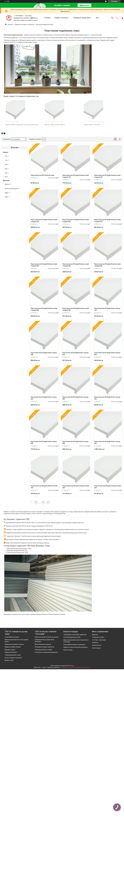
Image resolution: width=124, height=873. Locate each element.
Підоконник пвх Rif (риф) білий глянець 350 (44, 398)
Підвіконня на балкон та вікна (14, 644)
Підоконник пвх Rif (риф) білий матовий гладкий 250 (44, 220)
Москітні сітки (9, 660)
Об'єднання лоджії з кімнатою (44, 647)
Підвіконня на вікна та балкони (24, 24)
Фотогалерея (96, 648)
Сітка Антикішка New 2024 (72, 637)
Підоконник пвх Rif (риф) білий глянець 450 (107, 398)
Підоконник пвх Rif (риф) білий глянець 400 (75, 398)
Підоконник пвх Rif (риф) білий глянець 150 (107, 309)
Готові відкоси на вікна (12, 637)
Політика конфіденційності (82, 667)
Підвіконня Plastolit (11, 652)
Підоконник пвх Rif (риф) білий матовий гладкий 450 (75, 265)
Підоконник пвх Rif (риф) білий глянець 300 (107, 353)
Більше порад (68, 650)
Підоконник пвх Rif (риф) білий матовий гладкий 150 (75, 176)
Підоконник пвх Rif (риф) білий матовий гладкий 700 (75, 309)
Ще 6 (6, 176)
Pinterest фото (96, 645)
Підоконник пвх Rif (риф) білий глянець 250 (75, 353)
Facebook (95, 642)
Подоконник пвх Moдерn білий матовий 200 (75, 487)
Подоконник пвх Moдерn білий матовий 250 (107, 487)
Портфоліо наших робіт (82, 18)
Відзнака (95, 634)
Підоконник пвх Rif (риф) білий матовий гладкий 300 (75, 220)
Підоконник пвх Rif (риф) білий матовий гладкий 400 (44, 265)
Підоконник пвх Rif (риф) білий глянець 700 (107, 442)
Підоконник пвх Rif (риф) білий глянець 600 (75, 442)
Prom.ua (71, 665)
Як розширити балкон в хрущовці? (74, 644)
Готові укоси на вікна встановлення (46, 652)
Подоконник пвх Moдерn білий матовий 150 (44, 487)
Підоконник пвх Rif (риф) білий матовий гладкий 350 (107, 220)
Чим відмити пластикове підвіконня (75, 634)
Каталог (10, 24)
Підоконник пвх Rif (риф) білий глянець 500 (44, 442)
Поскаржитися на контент (67, 667)
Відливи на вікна (10, 649)
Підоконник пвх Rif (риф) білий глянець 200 (44, 353)
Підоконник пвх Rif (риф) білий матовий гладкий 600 (44, 309)
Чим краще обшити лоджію (43, 649)
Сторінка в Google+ (98, 637)
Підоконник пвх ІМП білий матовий (42, 175)
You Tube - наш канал (99, 640)
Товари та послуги (61, 18)
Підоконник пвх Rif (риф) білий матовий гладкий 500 (107, 265)
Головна (47, 18)
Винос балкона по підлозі (43, 644)
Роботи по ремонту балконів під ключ (47, 637)
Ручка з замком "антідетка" (13, 657)
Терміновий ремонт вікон (13, 655)
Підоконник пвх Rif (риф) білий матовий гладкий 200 (107, 176)
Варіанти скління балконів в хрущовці (76, 647)
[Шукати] (112, 18)
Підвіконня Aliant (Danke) (13, 647)
